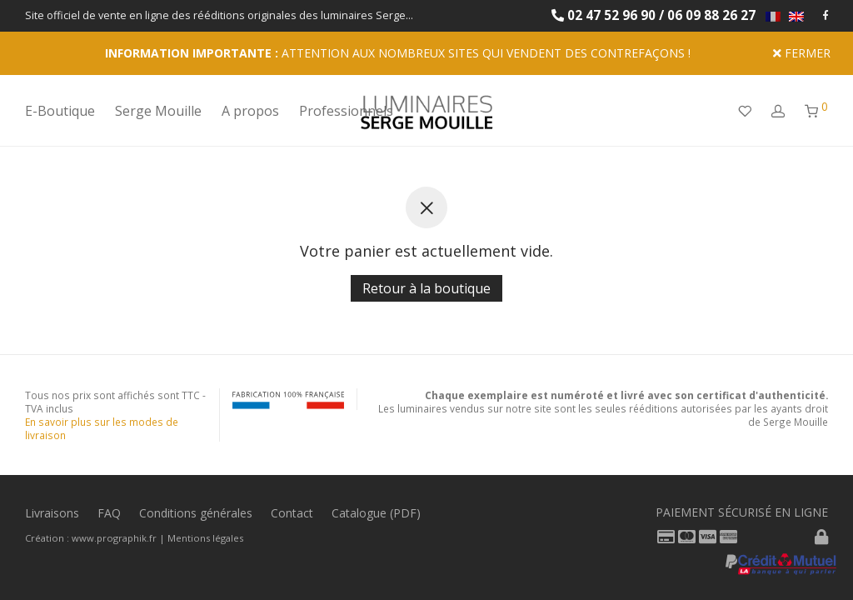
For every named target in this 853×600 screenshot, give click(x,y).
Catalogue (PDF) (376, 513)
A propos (250, 111)
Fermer (802, 53)
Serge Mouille (158, 111)
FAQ (109, 513)
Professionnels (346, 111)
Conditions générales (195, 513)
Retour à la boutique (426, 288)
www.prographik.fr (114, 538)
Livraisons (52, 513)
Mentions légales (205, 538)
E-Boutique (60, 111)
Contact (292, 513)
